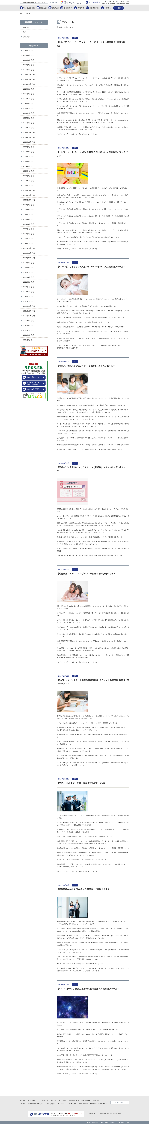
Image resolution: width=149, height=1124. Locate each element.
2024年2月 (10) (28, 180)
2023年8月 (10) (28, 209)
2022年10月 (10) (29, 258)
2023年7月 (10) (28, 214)
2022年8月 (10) (28, 267)
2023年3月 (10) (28, 234)
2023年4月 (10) (28, 229)
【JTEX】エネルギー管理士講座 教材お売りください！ (82, 783)
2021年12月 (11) (29, 306)
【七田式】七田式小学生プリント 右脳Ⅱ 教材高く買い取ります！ (87, 366)
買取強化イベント (34, 1100)
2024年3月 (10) (28, 176)
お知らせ (26, 27)
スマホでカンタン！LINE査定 (34, 396)
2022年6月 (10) (28, 277)
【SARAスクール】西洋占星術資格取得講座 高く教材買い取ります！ (89, 989)
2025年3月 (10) (28, 118)
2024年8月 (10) (28, 152)
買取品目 (22, 1100)
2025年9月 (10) (28, 89)
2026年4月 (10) (28, 55)
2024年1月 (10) (28, 185)
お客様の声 (62, 1100)
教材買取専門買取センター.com (66, 2)
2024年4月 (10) (28, 171)
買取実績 (26, 37)
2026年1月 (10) (28, 70)
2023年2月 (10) (28, 238)
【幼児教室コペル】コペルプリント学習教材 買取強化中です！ (86, 573)
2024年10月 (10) (29, 142)
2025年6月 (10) (28, 103)
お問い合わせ (83, 1103)
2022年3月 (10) (28, 292)
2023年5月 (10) (28, 224)
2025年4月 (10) (28, 113)
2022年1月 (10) (28, 301)
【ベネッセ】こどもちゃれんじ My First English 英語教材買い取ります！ (92, 267)
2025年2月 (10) (28, 123)
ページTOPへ (119, 1102)
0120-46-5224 (34, 383)
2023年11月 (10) (29, 195)
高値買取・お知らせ (33, 22)
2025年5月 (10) (28, 108)
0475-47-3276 (33, 389)
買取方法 (45, 1100)
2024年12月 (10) (29, 132)
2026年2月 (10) (28, 65)
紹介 (24, 32)
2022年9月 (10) (28, 263)
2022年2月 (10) (28, 296)
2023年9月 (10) (28, 205)
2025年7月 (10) (28, 99)
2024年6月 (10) (28, 161)
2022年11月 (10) (29, 253)
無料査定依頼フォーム (34, 377)
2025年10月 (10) (29, 84)
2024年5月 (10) (28, 166)
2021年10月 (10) (29, 316)
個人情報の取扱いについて (99, 1103)
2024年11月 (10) (29, 137)
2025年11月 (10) (29, 79)
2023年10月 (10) (29, 200)
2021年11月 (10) (29, 311)
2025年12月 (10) (29, 74)
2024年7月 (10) (28, 156)
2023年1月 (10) (28, 243)
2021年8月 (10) (28, 325)
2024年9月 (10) (28, 147)
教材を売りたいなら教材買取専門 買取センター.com (105, 1122)
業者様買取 (72, 1103)
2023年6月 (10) (28, 219)
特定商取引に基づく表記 (36, 1103)
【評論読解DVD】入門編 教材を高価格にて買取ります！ (83, 889)
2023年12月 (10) (29, 190)
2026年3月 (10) (28, 60)
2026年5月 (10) (28, 50)
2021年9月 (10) (28, 320)
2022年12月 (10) (29, 248)
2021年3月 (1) (28, 340)
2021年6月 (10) (28, 335)
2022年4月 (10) (28, 287)
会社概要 (22, 1103)
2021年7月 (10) (28, 330)
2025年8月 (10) (28, 94)
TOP (21, 13)
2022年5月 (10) (28, 282)
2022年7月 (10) (28, 272)
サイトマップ (62, 1103)
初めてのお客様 (74, 1100)
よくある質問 (51, 1103)
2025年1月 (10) (28, 127)
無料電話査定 (107, 2)
